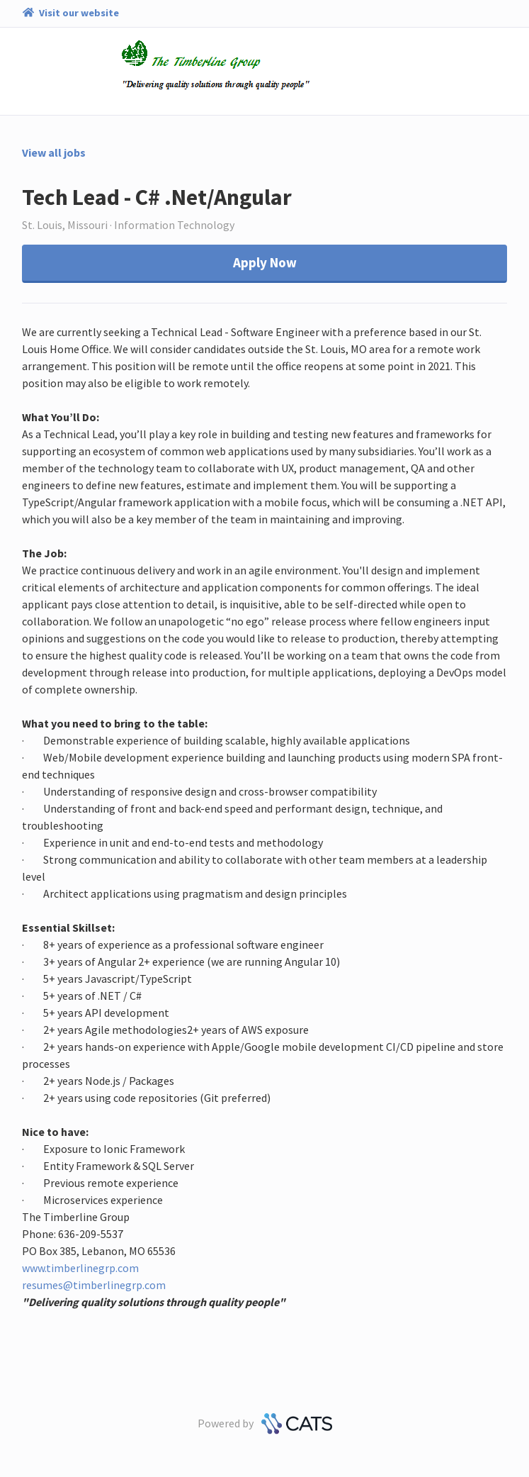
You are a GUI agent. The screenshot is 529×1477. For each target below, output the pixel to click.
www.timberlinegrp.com (80, 1268)
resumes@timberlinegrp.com (94, 1285)
